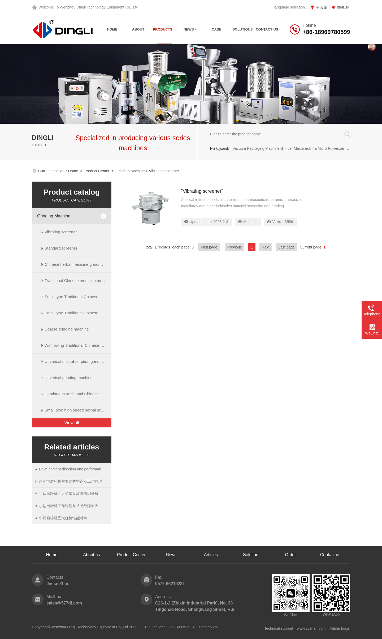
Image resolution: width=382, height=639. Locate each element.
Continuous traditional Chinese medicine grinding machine (78, 394)
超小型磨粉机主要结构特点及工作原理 (70, 481)
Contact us (330, 554)
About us (91, 554)
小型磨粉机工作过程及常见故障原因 (68, 506)
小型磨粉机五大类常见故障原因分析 (68, 493)
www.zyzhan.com (311, 628)
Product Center (96, 171)
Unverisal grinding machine (69, 377)
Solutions (243, 29)
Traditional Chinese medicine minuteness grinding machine (78, 280)
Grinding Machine (130, 171)
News (189, 29)
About (138, 29)
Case (216, 29)
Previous (234, 247)
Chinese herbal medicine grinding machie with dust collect (78, 264)
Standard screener (61, 248)
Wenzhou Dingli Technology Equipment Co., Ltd (99, 7)
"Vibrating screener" (202, 191)
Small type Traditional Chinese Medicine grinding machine (78, 296)
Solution (250, 554)
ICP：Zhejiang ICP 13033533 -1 (168, 627)
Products (162, 29)
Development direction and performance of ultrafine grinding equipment (72, 469)
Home (112, 29)
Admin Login (339, 628)
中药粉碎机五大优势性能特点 (63, 518)
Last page (287, 247)
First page (209, 247)
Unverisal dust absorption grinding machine (78, 361)
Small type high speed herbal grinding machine (78, 410)
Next (266, 247)
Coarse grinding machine (67, 329)
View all (71, 423)
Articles (211, 554)
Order (290, 554)
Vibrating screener (61, 232)
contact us (267, 29)
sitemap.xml (209, 627)
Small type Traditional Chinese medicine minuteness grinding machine (78, 313)
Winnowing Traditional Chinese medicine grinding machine (78, 345)
